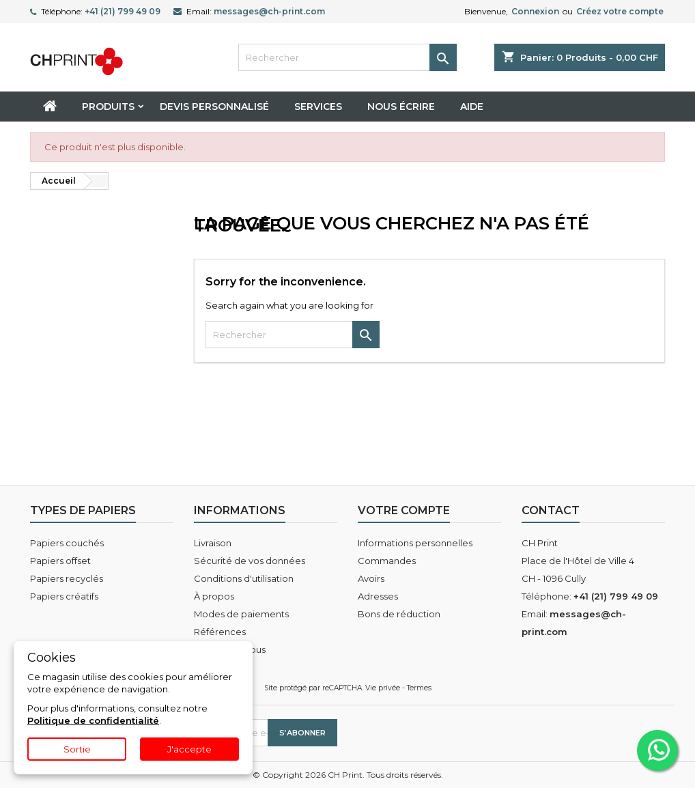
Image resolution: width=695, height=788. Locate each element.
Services (318, 106)
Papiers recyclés (66, 578)
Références (220, 631)
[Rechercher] (347, 57)
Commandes (387, 560)
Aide (471, 106)
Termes (419, 688)
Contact (551, 510)
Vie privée (382, 688)
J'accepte (189, 749)
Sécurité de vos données (249, 560)
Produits (108, 106)
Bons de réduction (399, 613)
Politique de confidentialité (93, 720)
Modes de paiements (241, 613)
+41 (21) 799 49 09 (122, 11)
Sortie (77, 749)
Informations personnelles (415, 542)
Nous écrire (401, 106)
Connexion (535, 11)
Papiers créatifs (64, 596)
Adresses (378, 596)
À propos (214, 596)
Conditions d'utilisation (244, 578)
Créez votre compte (620, 11)
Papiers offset (60, 560)
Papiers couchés (67, 542)
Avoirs (371, 578)
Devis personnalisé (214, 106)
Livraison (212, 542)
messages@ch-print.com (269, 11)
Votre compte (404, 510)
